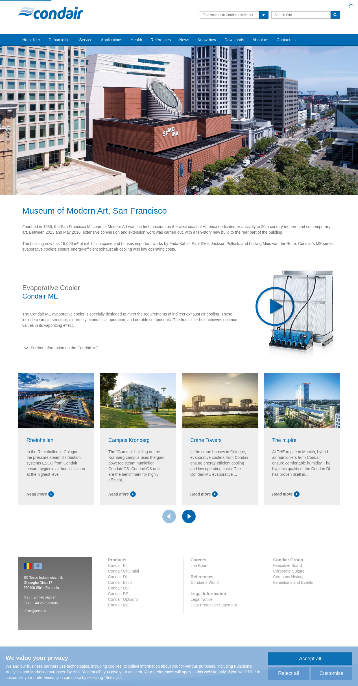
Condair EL (118, 565)
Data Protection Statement (214, 605)
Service (86, 40)
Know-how (207, 40)
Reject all (288, 673)
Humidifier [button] (31, 40)
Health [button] (136, 40)
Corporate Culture (288, 571)
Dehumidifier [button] (60, 40)
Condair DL (118, 577)
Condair (50, 12)
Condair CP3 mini (123, 571)
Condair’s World (205, 582)
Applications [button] (111, 40)
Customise (331, 673)
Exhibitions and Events (293, 582)
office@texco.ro (35, 611)
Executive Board (287, 565)
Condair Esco (120, 582)
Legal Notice (202, 599)
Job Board (200, 565)
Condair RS (118, 593)
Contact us (286, 40)
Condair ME (118, 605)
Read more (40, 494)
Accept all (310, 658)
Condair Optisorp (123, 599)
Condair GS (118, 588)
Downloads (234, 40)
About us (260, 40)
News (184, 40)
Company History (288, 577)
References (160, 40)
